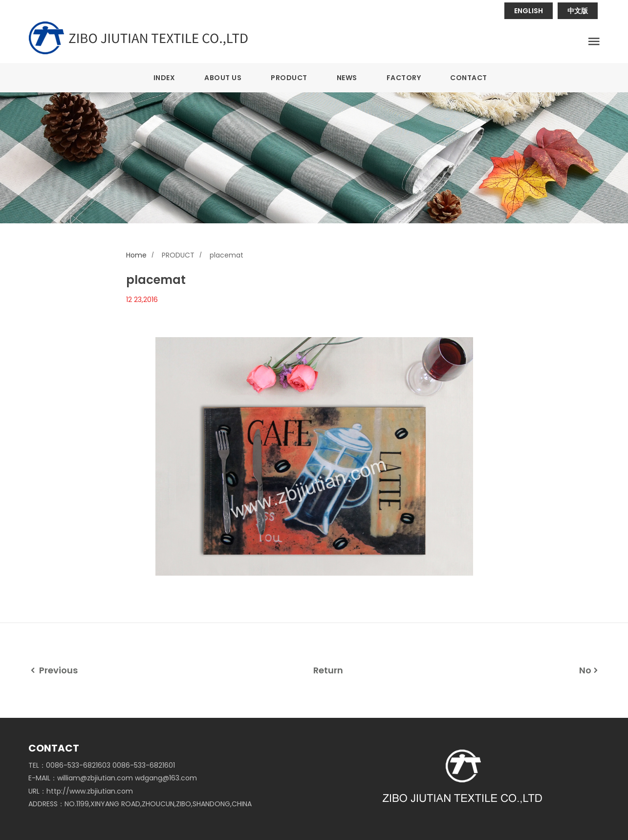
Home (136, 255)
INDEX (164, 78)
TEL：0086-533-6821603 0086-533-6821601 (101, 765)
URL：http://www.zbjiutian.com (80, 791)
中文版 (577, 11)
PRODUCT (289, 78)
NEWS (347, 78)
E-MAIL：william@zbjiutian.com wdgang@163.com (112, 778)
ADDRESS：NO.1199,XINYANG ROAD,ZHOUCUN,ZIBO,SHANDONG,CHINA (140, 804)
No (589, 670)
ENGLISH (528, 11)
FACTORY (404, 78)
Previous (53, 670)
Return (328, 670)
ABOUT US (222, 78)
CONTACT (468, 78)
